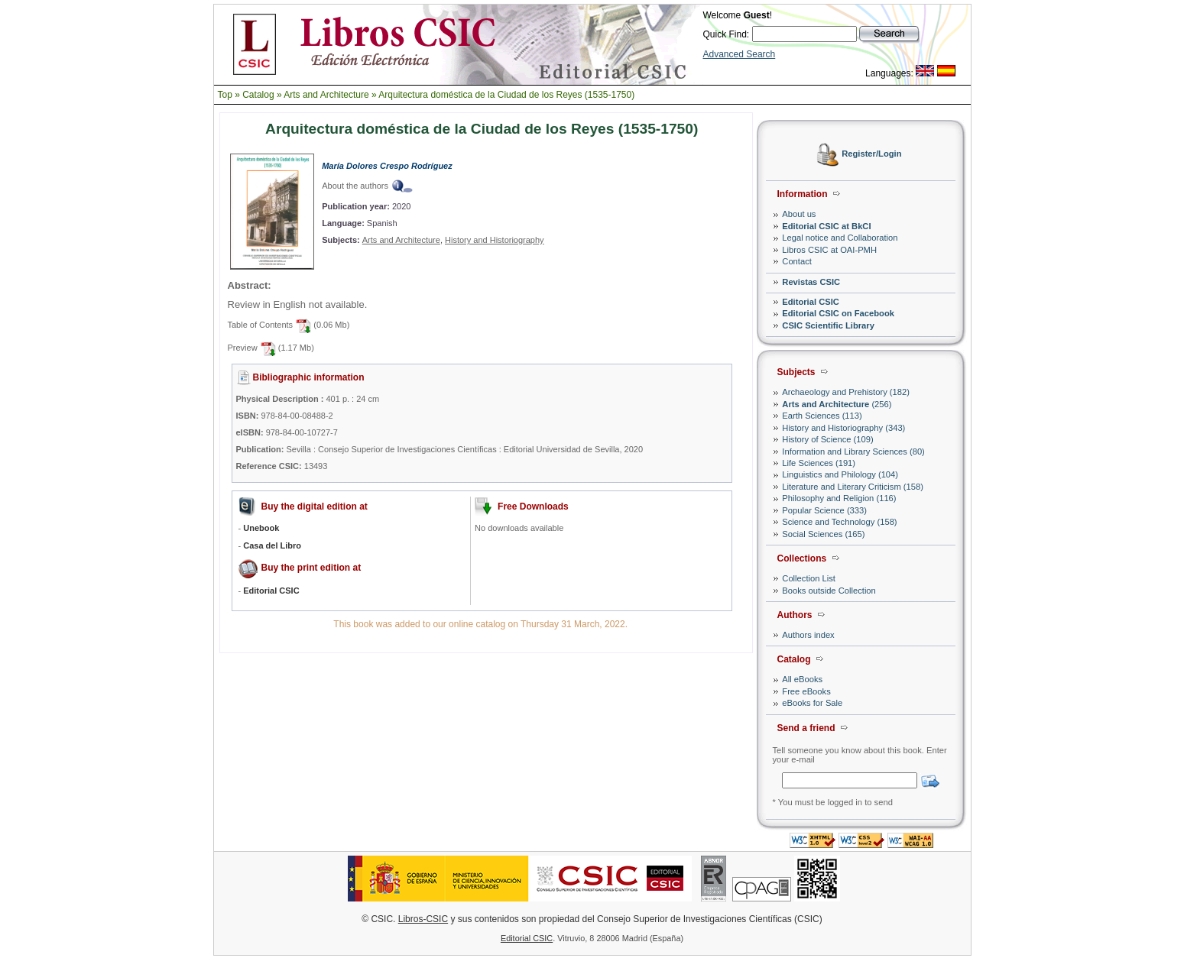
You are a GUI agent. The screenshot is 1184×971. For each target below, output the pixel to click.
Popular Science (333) (824, 510)
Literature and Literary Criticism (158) (852, 486)
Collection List (808, 578)
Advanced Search (739, 54)
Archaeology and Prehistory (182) (846, 391)
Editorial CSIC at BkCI (826, 226)
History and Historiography (494, 239)
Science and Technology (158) (839, 521)
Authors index (808, 634)
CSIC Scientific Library (828, 325)
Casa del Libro (272, 545)
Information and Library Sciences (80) (853, 451)
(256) (836, 404)
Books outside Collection (829, 590)
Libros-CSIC (423, 919)
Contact (797, 261)
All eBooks (802, 679)
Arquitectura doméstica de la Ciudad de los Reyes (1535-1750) (506, 94)
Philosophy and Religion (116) (839, 498)
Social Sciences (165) (823, 534)
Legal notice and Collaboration (839, 237)
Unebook (261, 527)
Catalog (258, 94)
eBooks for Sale (812, 702)
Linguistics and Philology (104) (840, 474)
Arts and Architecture (326, 94)
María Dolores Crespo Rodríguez (387, 165)
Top (225, 94)
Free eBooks (806, 691)
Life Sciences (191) (818, 463)
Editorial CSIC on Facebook (838, 313)
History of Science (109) (827, 439)
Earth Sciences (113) (821, 415)
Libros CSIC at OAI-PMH (829, 249)
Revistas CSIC (811, 281)
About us (799, 213)
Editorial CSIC (810, 301)
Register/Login (871, 154)
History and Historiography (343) (843, 427)
